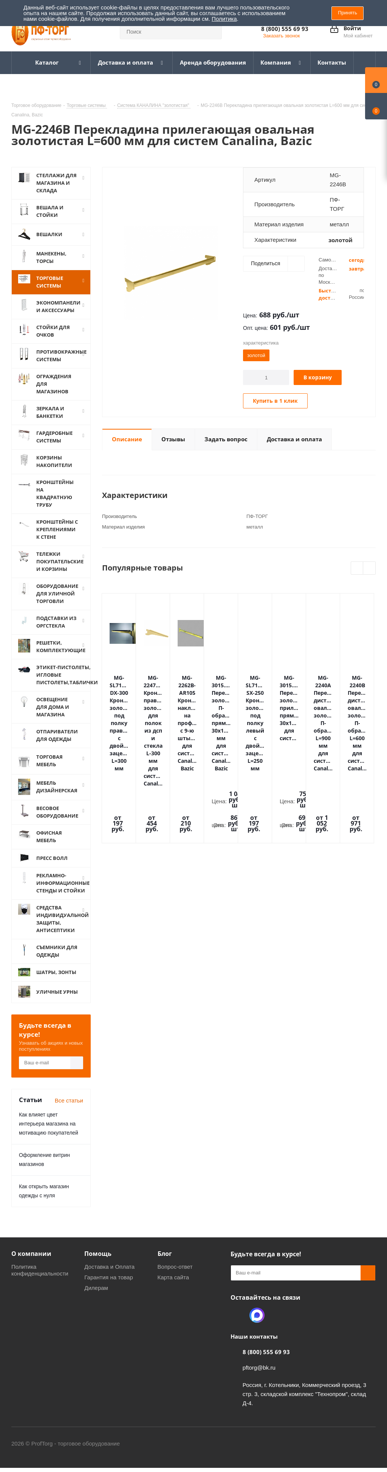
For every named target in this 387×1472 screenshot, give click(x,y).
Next (369, 568)
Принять (347, 12)
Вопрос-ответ (175, 1274)
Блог (165, 1261)
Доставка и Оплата (109, 1274)
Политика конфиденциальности (39, 1277)
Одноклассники (238, 1322)
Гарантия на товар (108, 1284)
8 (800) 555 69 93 (284, 28)
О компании (31, 1261)
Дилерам (96, 1295)
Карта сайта (173, 1284)
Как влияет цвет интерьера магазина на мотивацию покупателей (48, 1131)
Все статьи (69, 1107)
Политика (224, 18)
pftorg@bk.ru (259, 1374)
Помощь (97, 1261)
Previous (357, 568)
